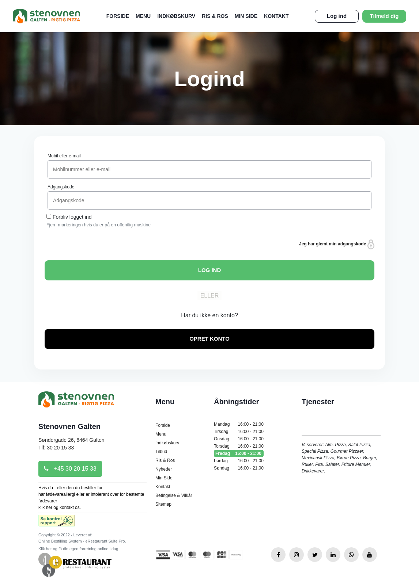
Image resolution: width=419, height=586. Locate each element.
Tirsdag (239, 431)
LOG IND (209, 270)
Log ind (337, 16)
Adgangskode (61, 186)
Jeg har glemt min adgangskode (336, 244)
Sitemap (163, 504)
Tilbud (161, 451)
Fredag (238, 453)
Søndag (239, 468)
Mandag (239, 424)
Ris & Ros (215, 16)
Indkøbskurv (176, 16)
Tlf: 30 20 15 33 (56, 448)
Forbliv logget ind (72, 217)
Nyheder (163, 469)
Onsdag (239, 439)
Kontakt (276, 16)
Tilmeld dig (384, 16)
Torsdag (239, 446)
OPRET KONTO (209, 339)
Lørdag (239, 460)
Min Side (246, 16)
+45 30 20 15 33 (70, 469)
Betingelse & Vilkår (173, 495)
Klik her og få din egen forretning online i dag (78, 549)
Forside (117, 16)
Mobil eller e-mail (64, 155)
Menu (143, 16)
